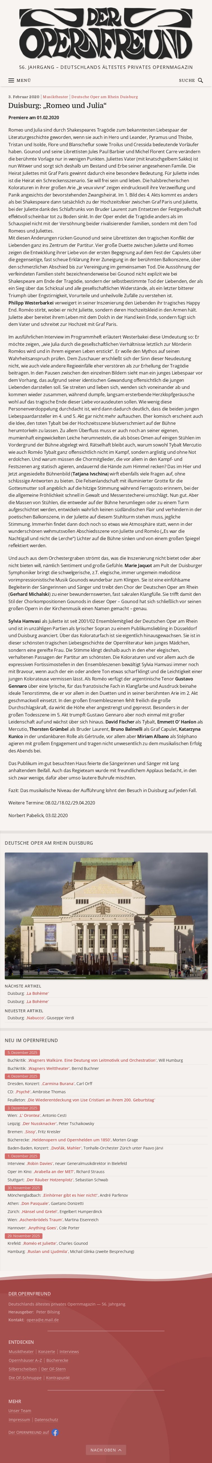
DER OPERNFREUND (29, 1294)
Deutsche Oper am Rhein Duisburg (104, 97)
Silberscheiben (23, 1369)
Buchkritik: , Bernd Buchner (53, 1068)
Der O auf (28, 1432)
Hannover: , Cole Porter (44, 1228)
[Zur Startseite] (106, 33)
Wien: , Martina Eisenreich (53, 1220)
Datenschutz (46, 1419)
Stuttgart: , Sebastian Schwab (58, 1180)
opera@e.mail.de (43, 1319)
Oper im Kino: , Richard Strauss (56, 1171)
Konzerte (46, 1351)
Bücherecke (57, 1360)
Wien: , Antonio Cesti (37, 1115)
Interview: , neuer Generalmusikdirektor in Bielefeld (67, 1163)
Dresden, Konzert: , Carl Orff (50, 1083)
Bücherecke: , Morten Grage (73, 1140)
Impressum (19, 1419)
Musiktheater (55, 97)
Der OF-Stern (53, 1369)
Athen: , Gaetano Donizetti (46, 1203)
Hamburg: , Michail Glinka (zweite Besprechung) (71, 1251)
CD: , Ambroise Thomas (37, 1092)
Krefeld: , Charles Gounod (48, 1243)
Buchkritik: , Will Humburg (95, 1060)
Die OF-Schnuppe (25, 1378)
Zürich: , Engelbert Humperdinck (55, 1211)
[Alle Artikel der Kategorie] (106, 916)
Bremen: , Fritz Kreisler (34, 1132)
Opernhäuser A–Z (25, 1360)
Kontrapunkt (58, 1378)
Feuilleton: (81, 1100)
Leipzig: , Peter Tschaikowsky (51, 1123)
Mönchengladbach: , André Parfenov (68, 1195)
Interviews (69, 1351)
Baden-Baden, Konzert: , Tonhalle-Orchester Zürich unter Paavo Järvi (85, 1148)
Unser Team (19, 1410)
